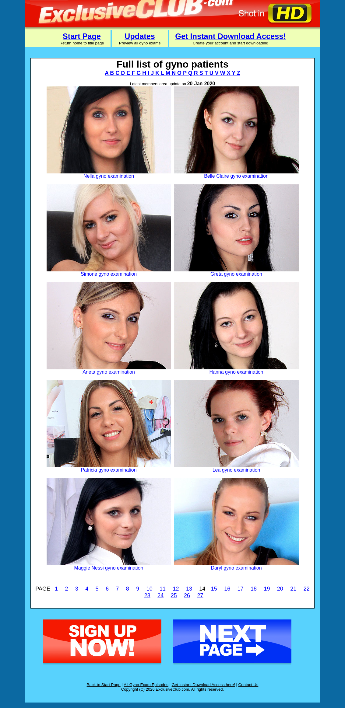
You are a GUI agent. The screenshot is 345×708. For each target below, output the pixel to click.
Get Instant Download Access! (230, 36)
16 (227, 589)
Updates (140, 36)
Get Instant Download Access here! (203, 684)
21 (293, 589)
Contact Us (248, 684)
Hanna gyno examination (236, 372)
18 (254, 589)
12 (176, 589)
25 (174, 595)
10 (149, 589)
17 (241, 589)
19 (267, 589)
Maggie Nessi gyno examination (108, 567)
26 (187, 595)
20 (280, 589)
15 (214, 589)
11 (163, 589)
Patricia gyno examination (108, 470)
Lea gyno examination (236, 470)
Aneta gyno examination (109, 372)
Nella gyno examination (108, 176)
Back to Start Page (104, 684)
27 (200, 595)
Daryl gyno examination (236, 567)
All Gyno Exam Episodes (146, 684)
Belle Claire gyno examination (236, 176)
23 (147, 595)
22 (307, 589)
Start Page (82, 36)
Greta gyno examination (236, 274)
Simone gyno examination (109, 274)
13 (189, 589)
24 (160, 595)
